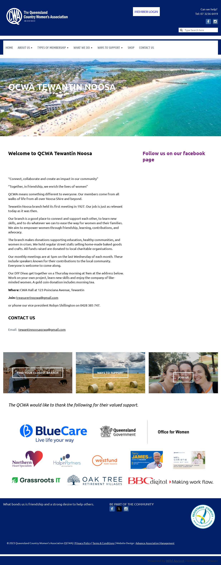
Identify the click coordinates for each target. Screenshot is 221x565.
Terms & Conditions (103, 543)
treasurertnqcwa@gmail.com (37, 297)
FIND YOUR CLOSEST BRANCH (38, 373)
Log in (146, 11)
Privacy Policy (83, 543)
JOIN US (183, 377)
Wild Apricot (175, 561)
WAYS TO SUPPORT (110, 373)
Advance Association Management (155, 543)
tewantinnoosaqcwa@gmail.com (42, 329)
